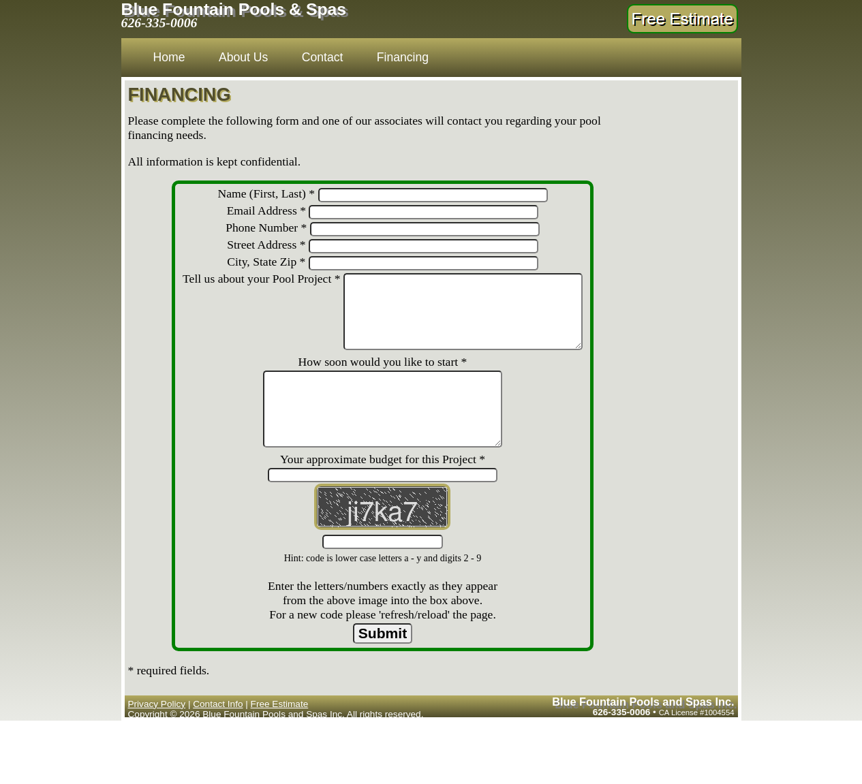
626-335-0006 (159, 22)
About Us (243, 57)
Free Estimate (280, 747)
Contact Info (218, 747)
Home (169, 57)
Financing (403, 57)
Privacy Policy (157, 747)
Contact (322, 57)
